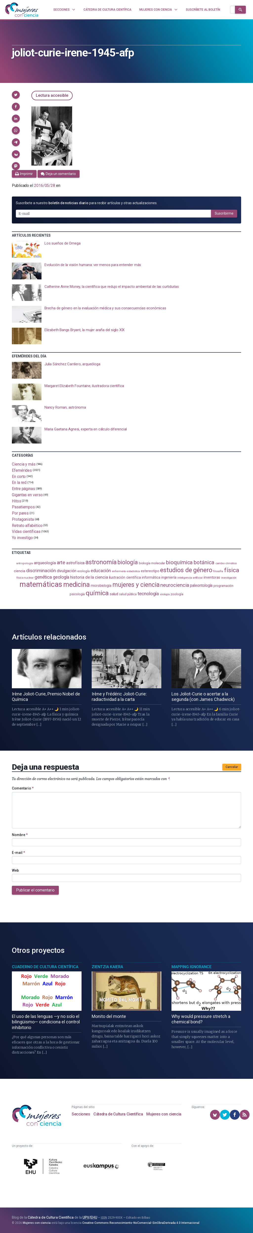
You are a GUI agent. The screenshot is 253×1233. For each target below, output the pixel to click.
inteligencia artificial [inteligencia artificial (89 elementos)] (190, 577)
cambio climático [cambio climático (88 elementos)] (226, 563)
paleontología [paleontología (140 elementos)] (201, 585)
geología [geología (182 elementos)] (61, 577)
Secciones (81, 1114)
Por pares (20, 513)
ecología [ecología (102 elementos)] (83, 571)
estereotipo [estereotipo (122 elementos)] (150, 571)
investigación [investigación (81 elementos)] (228, 577)
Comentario (23, 788)
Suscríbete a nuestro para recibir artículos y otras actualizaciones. (86, 203)
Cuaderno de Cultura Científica (45, 966)
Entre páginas (23, 488)
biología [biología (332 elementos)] (127, 562)
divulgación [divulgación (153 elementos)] (66, 570)
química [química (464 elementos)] (97, 593)
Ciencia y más (24, 464)
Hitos (16, 500)
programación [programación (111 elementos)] (223, 586)
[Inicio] (21, 9)
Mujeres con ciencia (163, 1114)
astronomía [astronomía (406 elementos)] (100, 562)
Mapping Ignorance (191, 966)
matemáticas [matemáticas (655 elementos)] (41, 584)
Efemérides (22, 470)
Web (15, 870)
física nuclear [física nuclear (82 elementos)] (25, 577)
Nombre (20, 835)
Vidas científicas (26, 531)
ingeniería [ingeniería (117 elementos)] (168, 577)
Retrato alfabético (27, 525)
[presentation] (126, 249)
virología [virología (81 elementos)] (164, 594)
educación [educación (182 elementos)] (101, 570)
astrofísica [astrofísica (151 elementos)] (75, 563)
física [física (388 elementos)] (231, 570)
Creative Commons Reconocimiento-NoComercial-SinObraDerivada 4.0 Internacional (140, 1223)
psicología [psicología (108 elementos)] (77, 594)
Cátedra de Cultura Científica (118, 1114)
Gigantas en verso (27, 495)
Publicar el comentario (35, 890)
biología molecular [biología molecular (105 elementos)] (152, 563)
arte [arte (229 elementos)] (61, 563)
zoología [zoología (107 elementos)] (176, 594)
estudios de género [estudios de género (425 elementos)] (186, 570)
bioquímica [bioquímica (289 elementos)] (179, 562)
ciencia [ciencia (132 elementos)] (19, 571)
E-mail (18, 853)
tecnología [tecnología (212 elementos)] (148, 593)
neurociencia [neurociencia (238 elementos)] (174, 585)
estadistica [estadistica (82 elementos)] (133, 571)
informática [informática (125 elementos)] (151, 577)
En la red (19, 482)
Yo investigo (22, 537)
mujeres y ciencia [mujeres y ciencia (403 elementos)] (136, 584)
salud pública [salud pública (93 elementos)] (128, 594)
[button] (16, 95)
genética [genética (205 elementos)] (43, 577)
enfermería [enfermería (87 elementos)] (119, 571)
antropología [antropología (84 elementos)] (24, 563)
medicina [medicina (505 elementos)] (76, 585)
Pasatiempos (23, 507)
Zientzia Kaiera (107, 966)
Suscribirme (224, 213)
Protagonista (23, 519)
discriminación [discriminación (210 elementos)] (41, 570)
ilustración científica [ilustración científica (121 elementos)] (125, 577)
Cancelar (232, 767)
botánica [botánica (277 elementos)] (204, 562)
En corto (19, 476)
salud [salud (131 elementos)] (114, 594)
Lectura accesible (52, 95)
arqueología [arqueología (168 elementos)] (45, 562)
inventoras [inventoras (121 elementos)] (212, 577)
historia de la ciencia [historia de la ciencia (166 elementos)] (89, 577)
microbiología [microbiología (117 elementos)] (101, 586)
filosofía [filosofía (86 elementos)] (218, 571)
